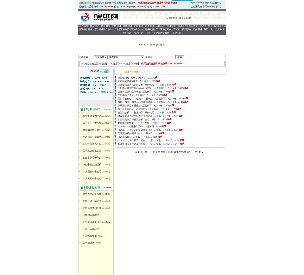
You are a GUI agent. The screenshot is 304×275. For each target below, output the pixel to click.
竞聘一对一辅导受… (93, 201)
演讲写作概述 (132, 63)
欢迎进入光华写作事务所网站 (206, 6)
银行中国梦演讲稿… (93, 164)
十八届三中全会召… (93, 171)
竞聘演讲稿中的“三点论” (130, 123)
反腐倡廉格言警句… (93, 129)
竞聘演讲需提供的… (93, 221)
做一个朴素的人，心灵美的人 (133, 109)
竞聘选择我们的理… (93, 208)
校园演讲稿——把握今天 (130, 112)
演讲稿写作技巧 (126, 137)
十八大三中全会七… (93, 178)
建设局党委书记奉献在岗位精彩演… (136, 116)
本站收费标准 (90, 235)
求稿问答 (87, 215)
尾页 (157, 152)
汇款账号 (109, 2)
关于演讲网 (88, 242)
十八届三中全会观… (93, 136)
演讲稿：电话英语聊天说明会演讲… (136, 130)
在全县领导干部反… (93, 157)
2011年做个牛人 (126, 95)
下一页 (151, 152)
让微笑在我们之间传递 (129, 91)
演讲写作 (117, 63)
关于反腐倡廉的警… (93, 150)
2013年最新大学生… (93, 143)
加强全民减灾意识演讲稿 (130, 84)
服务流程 (99, 2)
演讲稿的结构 (125, 81)
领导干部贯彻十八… (93, 115)
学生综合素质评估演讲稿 (130, 119)
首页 (82, 2)
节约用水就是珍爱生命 (129, 105)
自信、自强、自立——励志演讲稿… (136, 102)
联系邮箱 (119, 2)
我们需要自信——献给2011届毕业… (136, 98)
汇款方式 (87, 228)
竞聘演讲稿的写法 (127, 133)
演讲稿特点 (123, 77)
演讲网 (105, 63)
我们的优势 (130, 2)
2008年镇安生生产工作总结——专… (136, 144)
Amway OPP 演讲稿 (127, 126)
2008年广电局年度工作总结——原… (136, 140)
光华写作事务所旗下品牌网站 (206, 2)
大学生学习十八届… (93, 122)
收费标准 (89, 2)
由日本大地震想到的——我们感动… (136, 88)
